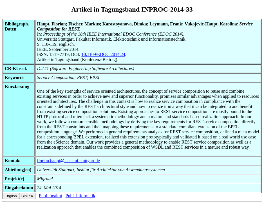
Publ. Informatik (80, 195)
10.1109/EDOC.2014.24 (103, 54)
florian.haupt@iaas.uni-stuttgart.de (68, 160)
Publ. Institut (50, 195)
